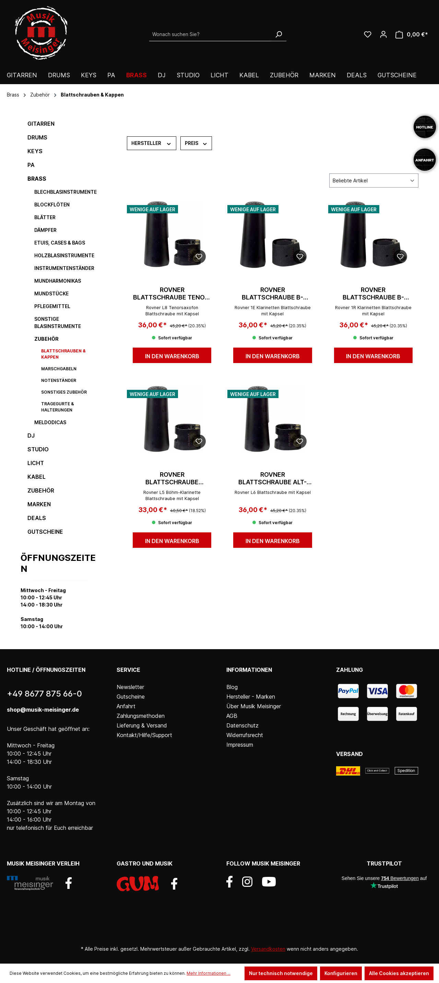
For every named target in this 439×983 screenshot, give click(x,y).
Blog (232, 686)
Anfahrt (126, 706)
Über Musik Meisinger (253, 706)
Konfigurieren (340, 973)
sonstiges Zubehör (64, 392)
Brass (36, 178)
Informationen (249, 669)
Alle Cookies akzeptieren (399, 973)
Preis (196, 142)
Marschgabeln (58, 368)
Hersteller (151, 142)
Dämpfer (45, 230)
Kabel (36, 476)
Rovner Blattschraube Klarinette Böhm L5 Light (172, 478)
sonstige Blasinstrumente (57, 322)
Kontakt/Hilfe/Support (144, 735)
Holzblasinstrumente (64, 255)
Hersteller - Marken (250, 696)
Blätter (45, 217)
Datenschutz (242, 725)
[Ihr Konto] (383, 34)
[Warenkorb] (411, 34)
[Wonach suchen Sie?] (210, 34)
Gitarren (41, 123)
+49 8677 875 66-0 (44, 694)
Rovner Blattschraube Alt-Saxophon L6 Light (272, 478)
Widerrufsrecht (244, 735)
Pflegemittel (52, 306)
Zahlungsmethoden (141, 715)
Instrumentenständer (64, 268)
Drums (37, 137)
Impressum (239, 744)
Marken (39, 504)
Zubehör (46, 339)
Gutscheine (45, 531)
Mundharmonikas (57, 281)
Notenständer (58, 380)
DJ (31, 435)
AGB (231, 715)
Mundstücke (51, 293)
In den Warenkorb (172, 356)
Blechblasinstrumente (65, 192)
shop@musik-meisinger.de (43, 709)
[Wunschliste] (368, 34)
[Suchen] (278, 34)
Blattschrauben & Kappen (63, 354)
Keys (35, 151)
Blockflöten (52, 204)
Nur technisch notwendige (281, 973)
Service (128, 669)
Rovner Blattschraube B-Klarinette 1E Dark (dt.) (273, 293)
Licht (35, 463)
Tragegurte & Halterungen (57, 407)
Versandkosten (268, 949)
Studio (38, 449)
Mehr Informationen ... (208, 973)
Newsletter (130, 686)
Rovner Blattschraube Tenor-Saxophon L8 (172, 293)
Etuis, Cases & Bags (59, 243)
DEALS (36, 518)
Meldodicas (50, 422)
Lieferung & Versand (142, 725)
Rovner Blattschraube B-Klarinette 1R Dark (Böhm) (373, 293)
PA (31, 164)
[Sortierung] (373, 180)
